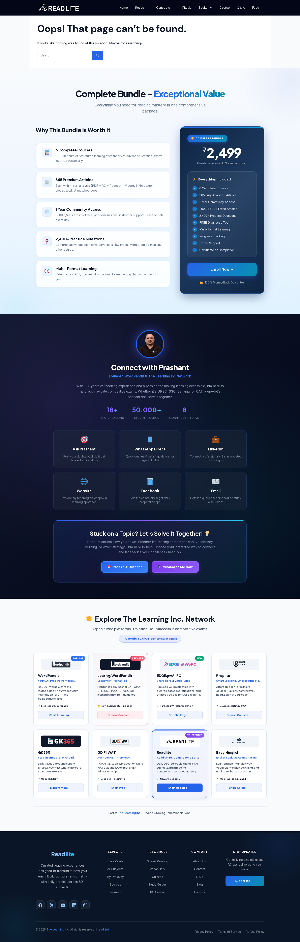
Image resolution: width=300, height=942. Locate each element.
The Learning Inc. (130, 813)
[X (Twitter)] (51, 905)
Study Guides (157, 885)
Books (207, 7)
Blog (200, 885)
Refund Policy (255, 932)
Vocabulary (157, 869)
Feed (255, 7)
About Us (199, 861)
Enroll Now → (222, 269)
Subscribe (245, 881)
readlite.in (104, 930)
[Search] (97, 55)
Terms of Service (229, 932)
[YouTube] (62, 905)
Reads (144, 7)
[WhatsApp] (85, 905)
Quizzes (157, 877)
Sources (115, 885)
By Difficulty (115, 877)
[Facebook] (40, 905)
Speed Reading (157, 861)
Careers (199, 892)
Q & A (241, 7)
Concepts (167, 7)
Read (62, 854)
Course (225, 7)
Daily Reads (115, 861)
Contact (199, 869)
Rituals (186, 7)
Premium (115, 892)
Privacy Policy (203, 932)
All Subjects (115, 869)
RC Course (157, 892)
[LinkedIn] (73, 905)
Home (123, 7)
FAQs (199, 877)
